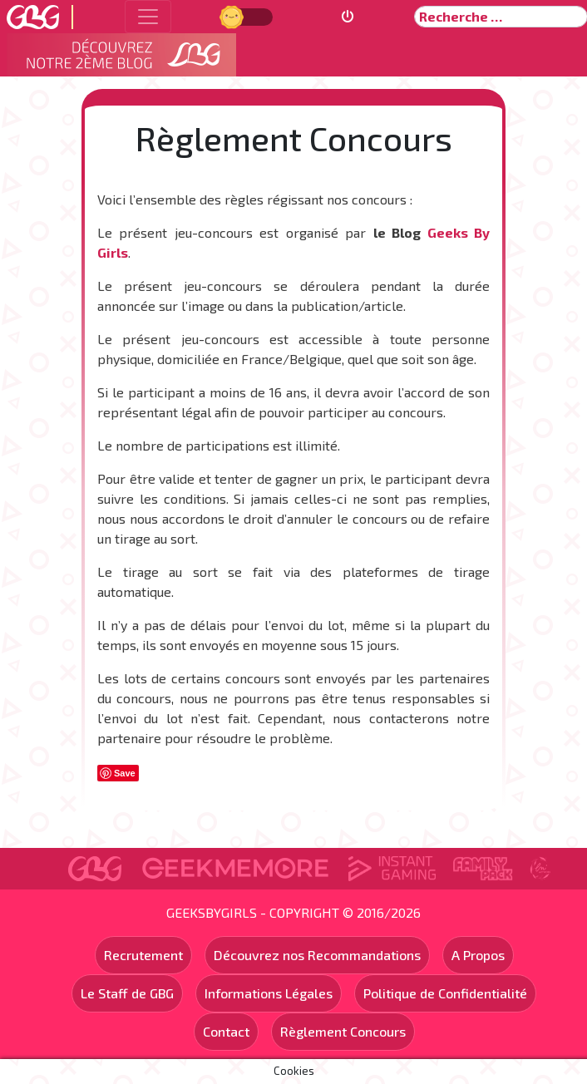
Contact (226, 1031)
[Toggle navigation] (148, 16)
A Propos (478, 955)
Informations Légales (269, 993)
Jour (234, 16)
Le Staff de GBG (127, 993)
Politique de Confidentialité (445, 993)
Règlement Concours (343, 1031)
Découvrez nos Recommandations (317, 955)
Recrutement (143, 955)
